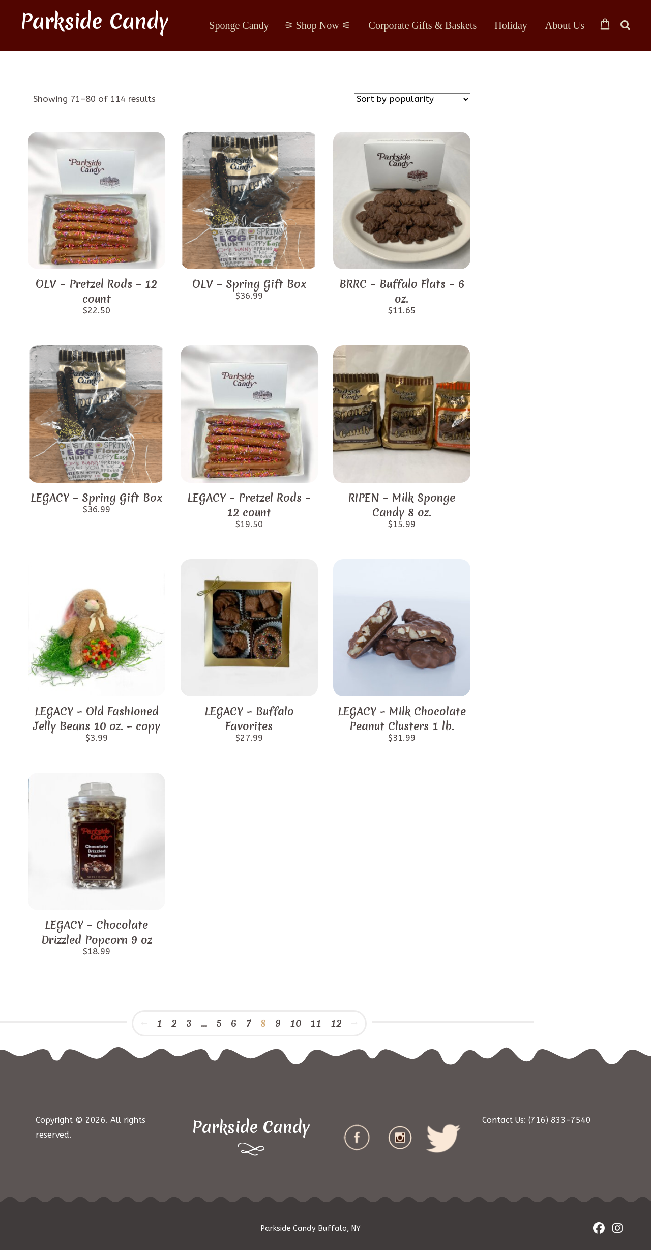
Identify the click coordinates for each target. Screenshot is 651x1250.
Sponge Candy (239, 25)
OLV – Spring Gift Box (249, 284)
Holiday (510, 25)
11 (315, 1023)
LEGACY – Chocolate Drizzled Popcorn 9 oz (96, 932)
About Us (564, 25)
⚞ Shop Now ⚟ (317, 25)
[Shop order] (412, 99)
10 (295, 1023)
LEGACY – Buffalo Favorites (249, 719)
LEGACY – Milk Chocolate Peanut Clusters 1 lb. (402, 719)
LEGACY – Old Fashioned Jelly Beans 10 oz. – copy (96, 719)
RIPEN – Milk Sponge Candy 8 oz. (401, 505)
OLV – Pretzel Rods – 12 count (96, 291)
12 (336, 1023)
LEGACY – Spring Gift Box (96, 497)
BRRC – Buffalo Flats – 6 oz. (401, 291)
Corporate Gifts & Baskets (423, 25)
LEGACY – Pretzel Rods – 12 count (249, 505)
